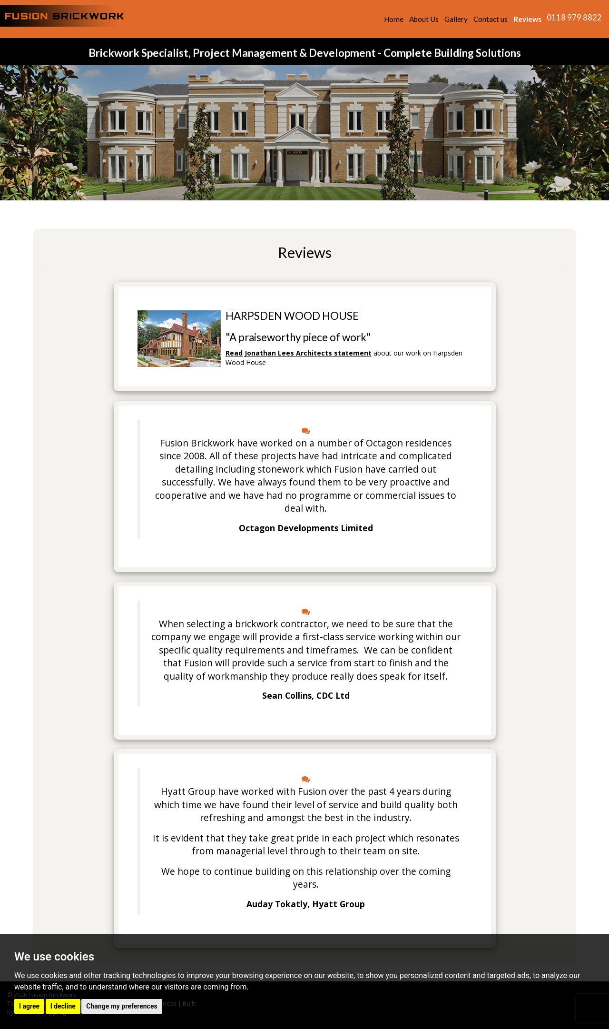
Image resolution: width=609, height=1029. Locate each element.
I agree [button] (29, 1006)
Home (393, 19)
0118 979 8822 (574, 17)
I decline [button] (63, 1006)
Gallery (456, 19)
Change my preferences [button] (121, 1006)
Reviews (527, 19)
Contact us (490, 19)
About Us (424, 19)
